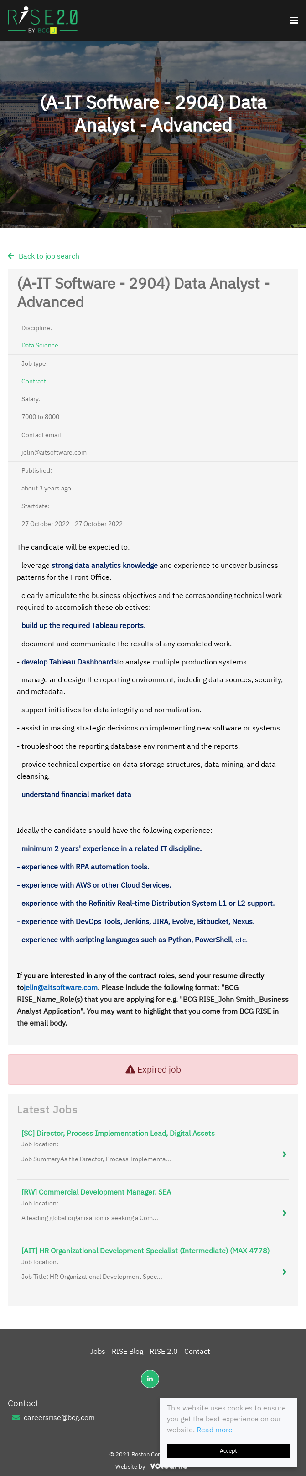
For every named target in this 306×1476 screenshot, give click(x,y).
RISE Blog (127, 1351)
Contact (197, 1351)
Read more (215, 1429)
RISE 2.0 (164, 1351)
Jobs (97, 1351)
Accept (228, 1451)
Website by (153, 1467)
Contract (33, 381)
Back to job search (49, 255)
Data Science (39, 345)
